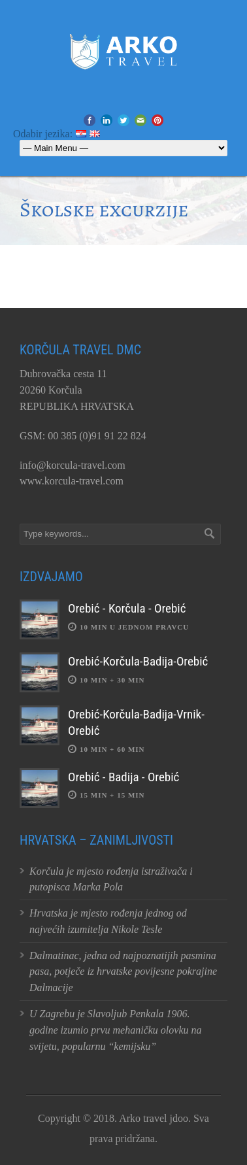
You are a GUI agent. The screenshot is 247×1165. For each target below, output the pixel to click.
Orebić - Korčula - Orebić (127, 608)
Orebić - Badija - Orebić (123, 777)
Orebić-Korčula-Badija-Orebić (138, 661)
